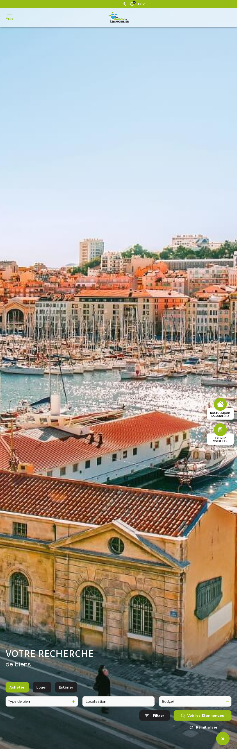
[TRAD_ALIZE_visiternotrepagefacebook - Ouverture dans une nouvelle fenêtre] (104, 4)
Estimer (66, 692)
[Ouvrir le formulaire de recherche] (154, 721)
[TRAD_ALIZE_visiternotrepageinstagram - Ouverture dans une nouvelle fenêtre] (110, 4)
